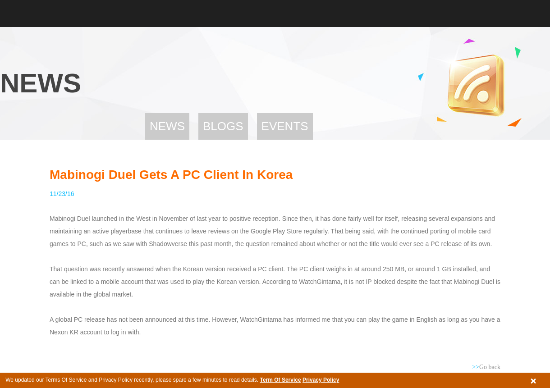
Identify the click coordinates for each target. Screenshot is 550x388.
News (167, 126)
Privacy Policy (320, 380)
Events (284, 126)
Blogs (223, 126)
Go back (486, 367)
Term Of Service (280, 380)
